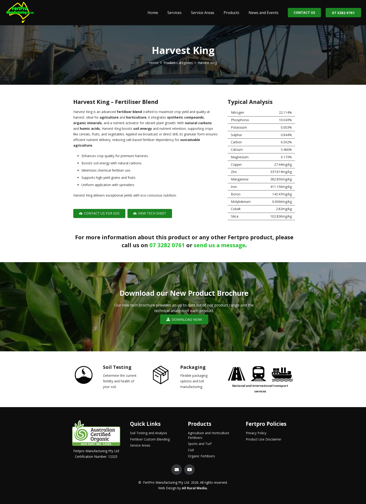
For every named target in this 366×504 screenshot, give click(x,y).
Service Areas (140, 445)
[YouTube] (189, 469)
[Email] (176, 469)
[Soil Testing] (87, 376)
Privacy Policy (256, 433)
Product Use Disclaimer (263, 439)
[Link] (20, 12)
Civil (191, 450)
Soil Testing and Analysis (148, 433)
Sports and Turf (199, 443)
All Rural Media (194, 488)
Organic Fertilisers (201, 456)
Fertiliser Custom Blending (150, 439)
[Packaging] (164, 376)
